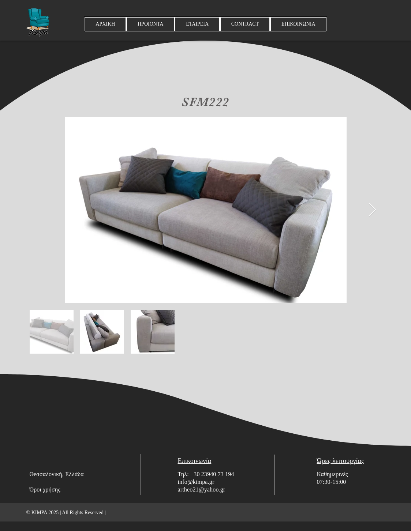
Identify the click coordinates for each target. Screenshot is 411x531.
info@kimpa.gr (196, 482)
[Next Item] (372, 210)
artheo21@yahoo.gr (201, 489)
